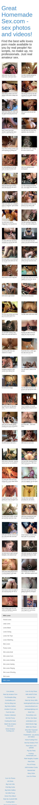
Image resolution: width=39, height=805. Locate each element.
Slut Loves (6, 676)
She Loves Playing (9, 668)
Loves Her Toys (8, 636)
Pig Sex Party (31, 750)
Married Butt (31, 770)
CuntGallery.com (10, 700)
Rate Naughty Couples (31, 758)
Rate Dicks (31, 761)
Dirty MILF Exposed (31, 730)
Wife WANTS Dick (31, 694)
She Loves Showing (9, 672)
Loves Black (7, 628)
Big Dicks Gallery (10, 790)
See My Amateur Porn (31, 743)
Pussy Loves (7, 648)
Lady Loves (6, 623)
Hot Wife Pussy (10, 793)
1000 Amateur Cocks (31, 767)
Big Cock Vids (10, 784)
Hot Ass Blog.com (10, 703)
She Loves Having (8, 664)
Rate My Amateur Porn (10, 694)
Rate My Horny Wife (31, 700)
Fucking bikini (10, 802)
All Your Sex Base (31, 718)
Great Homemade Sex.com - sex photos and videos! (17, 21)
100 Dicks (10, 781)
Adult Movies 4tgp (31, 724)
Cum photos (10, 691)
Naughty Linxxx (31, 732)
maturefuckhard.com (31, 706)
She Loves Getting (9, 660)
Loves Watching (8, 640)
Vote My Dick (31, 697)
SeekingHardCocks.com (31, 703)
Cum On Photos (10, 778)
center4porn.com (31, 721)
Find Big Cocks (10, 787)
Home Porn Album (10, 796)
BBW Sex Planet (31, 727)
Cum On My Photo (31, 691)
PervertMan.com (31, 715)
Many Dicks (31, 773)
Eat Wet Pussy (10, 718)
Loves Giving (7, 632)
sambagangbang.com (31, 709)
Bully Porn (31, 712)
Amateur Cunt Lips (10, 709)
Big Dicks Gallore (10, 706)
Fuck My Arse (10, 712)
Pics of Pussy (31, 764)
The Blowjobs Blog (10, 697)
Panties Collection (10, 715)
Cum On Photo (31, 776)
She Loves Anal (8, 652)
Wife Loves (6, 680)
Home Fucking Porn (31, 740)
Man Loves (6, 644)
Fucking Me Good (10, 721)
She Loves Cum (8, 656)
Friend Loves (7, 619)
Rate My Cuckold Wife (10, 799)
